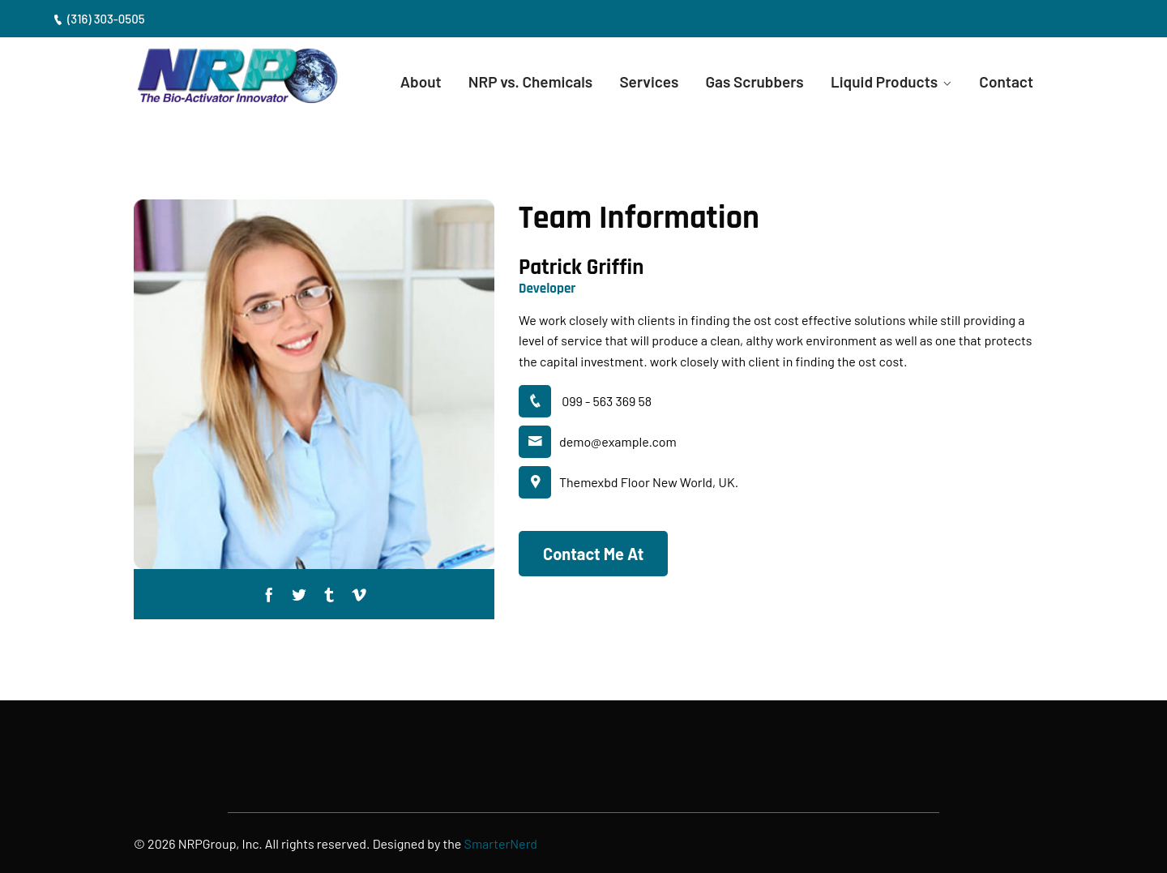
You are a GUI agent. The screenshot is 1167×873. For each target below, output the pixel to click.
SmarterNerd (501, 843)
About (421, 81)
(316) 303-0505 (99, 18)
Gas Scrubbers (754, 81)
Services (648, 81)
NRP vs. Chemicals (530, 81)
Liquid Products (884, 81)
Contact (1006, 81)
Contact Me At (593, 553)
